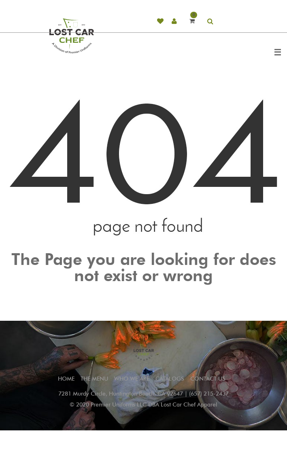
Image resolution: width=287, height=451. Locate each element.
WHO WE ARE (131, 378)
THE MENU (94, 378)
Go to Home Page (144, 294)
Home (66, 378)
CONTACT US (207, 378)
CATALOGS (169, 378)
